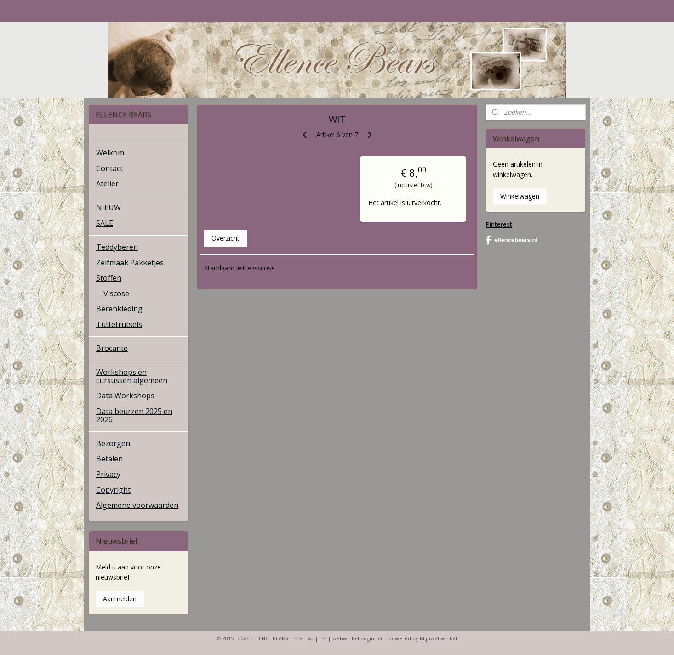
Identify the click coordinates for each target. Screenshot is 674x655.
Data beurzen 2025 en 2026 (134, 415)
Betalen (109, 459)
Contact (109, 168)
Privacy (108, 474)
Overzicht (225, 238)
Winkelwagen (519, 196)
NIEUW (108, 207)
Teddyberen (117, 247)
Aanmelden (120, 598)
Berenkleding (119, 309)
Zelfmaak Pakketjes (130, 263)
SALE (104, 223)
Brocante (112, 348)
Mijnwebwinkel (438, 638)
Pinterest (499, 224)
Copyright (113, 490)
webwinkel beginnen (358, 638)
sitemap (304, 638)
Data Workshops (125, 396)
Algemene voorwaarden (137, 505)
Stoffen (108, 278)
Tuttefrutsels (119, 324)
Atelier (107, 183)
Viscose (116, 293)
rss (323, 638)
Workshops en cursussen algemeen (131, 376)
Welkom (110, 153)
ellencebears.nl (511, 240)
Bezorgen (113, 443)
